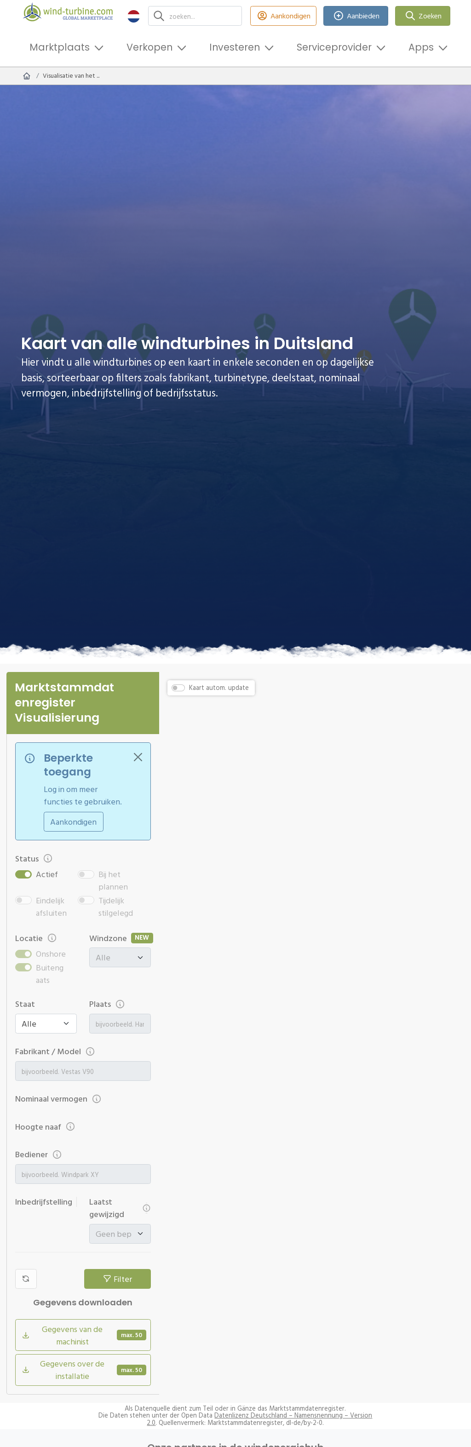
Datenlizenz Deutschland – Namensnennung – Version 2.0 (259, 1419)
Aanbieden (355, 16)
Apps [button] (421, 47)
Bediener (39, 1154)
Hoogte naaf (45, 1126)
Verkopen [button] (149, 47)
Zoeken (423, 16)
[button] (133, 16)
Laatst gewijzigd (120, 1207)
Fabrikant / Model (55, 1051)
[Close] (138, 757)
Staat (25, 1004)
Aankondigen (283, 16)
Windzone (108, 938)
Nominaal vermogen (58, 1098)
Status (34, 858)
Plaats (107, 1004)
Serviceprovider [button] (334, 47)
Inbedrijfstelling (46, 1201)
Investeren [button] (234, 47)
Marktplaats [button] (59, 47)
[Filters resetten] (26, 1279)
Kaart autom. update (219, 687)
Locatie (36, 938)
